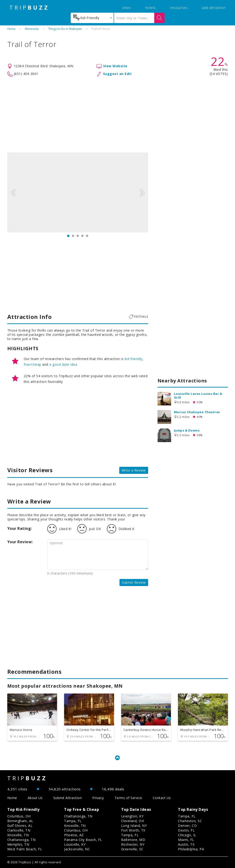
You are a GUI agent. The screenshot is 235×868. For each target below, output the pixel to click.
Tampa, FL (73, 821)
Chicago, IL (187, 835)
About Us (35, 798)
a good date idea (63, 364)
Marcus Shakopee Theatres (197, 412)
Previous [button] (13, 192)
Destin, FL (186, 830)
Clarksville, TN (19, 830)
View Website (115, 66)
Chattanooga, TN (21, 839)
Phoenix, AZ (74, 835)
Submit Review (134, 582)
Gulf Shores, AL (20, 825)
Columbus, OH (19, 816)
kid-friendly (134, 359)
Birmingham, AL (20, 821)
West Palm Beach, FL (24, 849)
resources (179, 7)
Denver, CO (187, 825)
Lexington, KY (132, 816)
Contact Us (162, 798)
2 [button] (73, 236)
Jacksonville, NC (77, 849)
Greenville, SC (132, 849)
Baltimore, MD (133, 839)
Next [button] (142, 192)
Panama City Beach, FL (83, 839)
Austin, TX (186, 844)
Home (11, 29)
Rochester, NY (133, 844)
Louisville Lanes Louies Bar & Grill (198, 396)
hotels (150, 7)
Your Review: (20, 541)
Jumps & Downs (187, 430)
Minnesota (32, 29)
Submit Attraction (67, 798)
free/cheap (32, 364)
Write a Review (134, 470)
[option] (77, 192)
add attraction (214, 7)
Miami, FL (186, 839)
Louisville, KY (74, 844)
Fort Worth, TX (133, 830)
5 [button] (87, 236)
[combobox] (92, 18)
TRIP (29, 7)
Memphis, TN (18, 844)
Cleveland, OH (132, 821)
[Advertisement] (117, 115)
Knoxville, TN (18, 835)
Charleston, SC (190, 821)
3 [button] (78, 236)
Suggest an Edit (117, 73)
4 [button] (82, 236)
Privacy (98, 798)
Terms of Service (128, 798)
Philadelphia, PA (191, 849)
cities (126, 7)
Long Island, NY (134, 825)
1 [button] (68, 236)
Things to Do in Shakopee (65, 29)
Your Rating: (19, 528)
